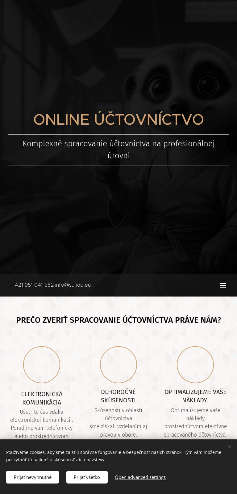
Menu (223, 285)
